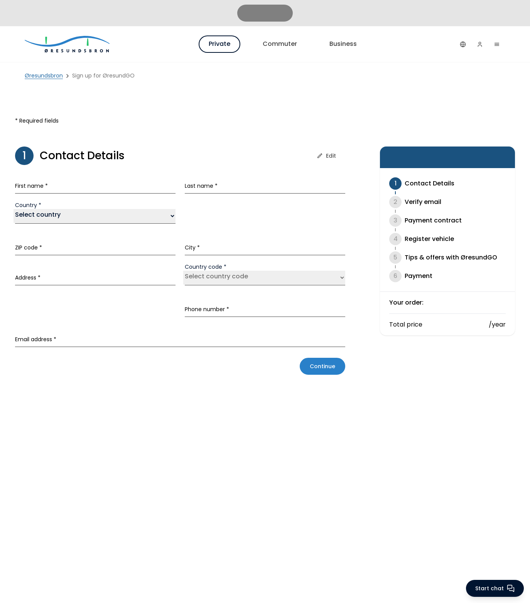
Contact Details (429, 183)
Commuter (280, 43)
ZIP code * (28, 247)
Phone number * (207, 309)
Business (343, 43)
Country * (28, 205)
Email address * (35, 339)
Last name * (201, 186)
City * (192, 247)
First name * (31, 186)
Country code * (205, 267)
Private (219, 43)
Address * (28, 277)
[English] (462, 44)
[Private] (68, 44)
